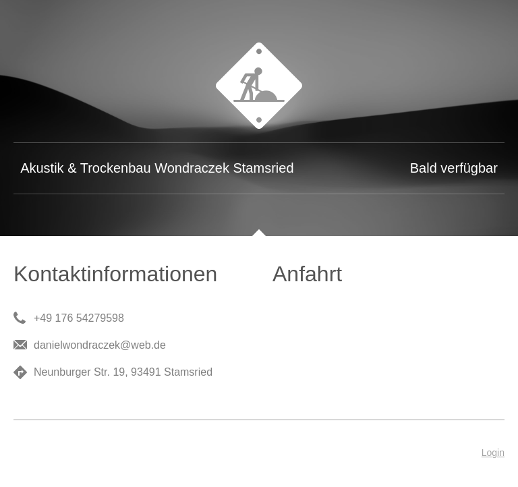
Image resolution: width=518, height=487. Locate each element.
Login (493, 452)
